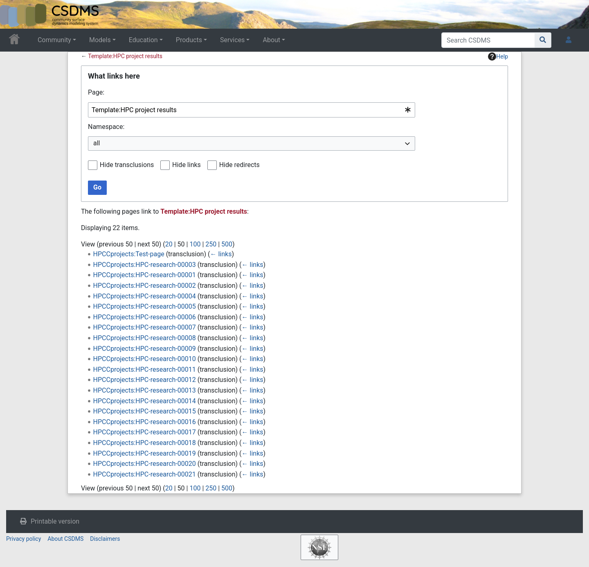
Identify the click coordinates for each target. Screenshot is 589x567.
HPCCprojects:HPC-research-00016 (144, 422)
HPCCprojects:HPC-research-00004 (144, 296)
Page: (96, 92)
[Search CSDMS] (488, 40)
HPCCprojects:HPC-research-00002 (144, 285)
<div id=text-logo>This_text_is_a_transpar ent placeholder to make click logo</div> (13, 14)
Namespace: (106, 127)
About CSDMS (65, 538)
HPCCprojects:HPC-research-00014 (144, 401)
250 (210, 244)
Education (143, 40)
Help (498, 56)
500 (226, 244)
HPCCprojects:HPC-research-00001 (144, 275)
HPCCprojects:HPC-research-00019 (144, 453)
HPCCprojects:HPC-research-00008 (144, 338)
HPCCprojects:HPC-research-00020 (144, 464)
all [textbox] (96, 143)
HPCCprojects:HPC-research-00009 (144, 348)
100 (194, 244)
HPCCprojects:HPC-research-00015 (144, 411)
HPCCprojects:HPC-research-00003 (144, 265)
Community (54, 40)
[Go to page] (543, 40)
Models (100, 40)
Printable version (55, 521)
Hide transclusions (127, 165)
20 (169, 244)
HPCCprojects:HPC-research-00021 (144, 474)
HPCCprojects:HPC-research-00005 (144, 306)
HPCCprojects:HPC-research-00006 (144, 317)
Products (189, 40)
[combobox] (251, 109)
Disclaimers (105, 538)
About (271, 40)
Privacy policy (23, 538)
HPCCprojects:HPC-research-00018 (144, 443)
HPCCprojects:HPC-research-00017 (144, 432)
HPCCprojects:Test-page (128, 254)
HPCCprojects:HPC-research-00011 (144, 369)
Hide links (186, 165)
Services (232, 40)
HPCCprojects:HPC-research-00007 (144, 327)
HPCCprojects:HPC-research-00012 (144, 380)
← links (221, 254)
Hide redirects (239, 165)
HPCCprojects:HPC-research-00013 (144, 390)
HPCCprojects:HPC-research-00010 (144, 359)
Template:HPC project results (125, 56)
